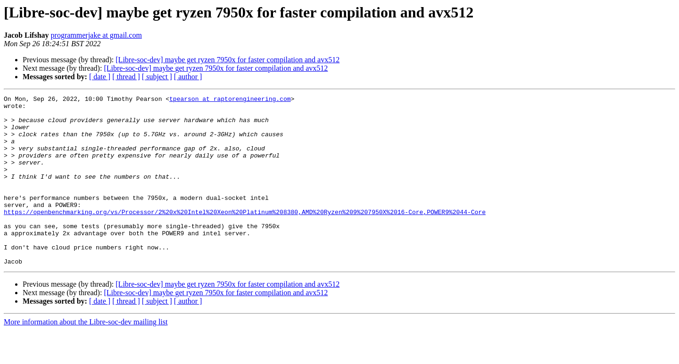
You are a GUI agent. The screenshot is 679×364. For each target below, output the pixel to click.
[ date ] (99, 77)
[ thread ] (126, 77)
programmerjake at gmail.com (96, 35)
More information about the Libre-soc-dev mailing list (85, 356)
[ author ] (188, 77)
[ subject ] (157, 77)
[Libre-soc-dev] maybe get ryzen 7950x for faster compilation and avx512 (228, 60)
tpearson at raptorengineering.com (229, 100)
